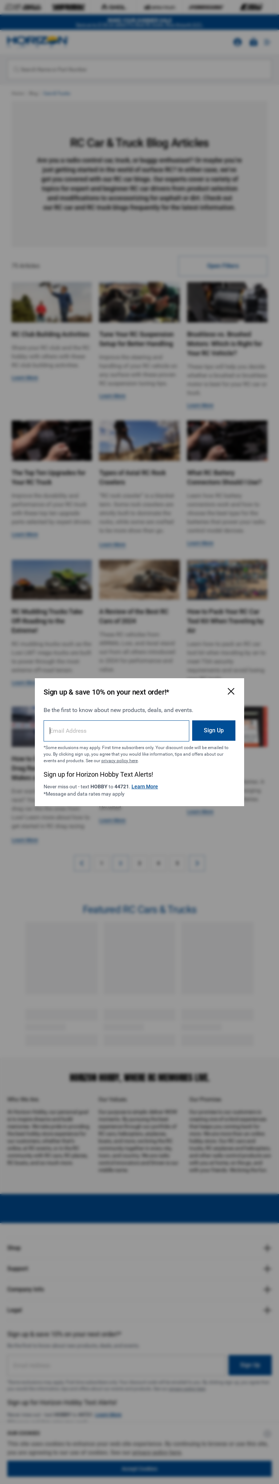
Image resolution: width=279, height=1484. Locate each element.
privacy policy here (119, 760)
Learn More (145, 786)
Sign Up (214, 730)
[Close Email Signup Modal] (231, 691)
